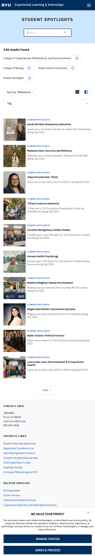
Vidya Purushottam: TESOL (42, 177)
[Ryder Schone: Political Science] (14, 341)
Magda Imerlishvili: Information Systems (51, 309)
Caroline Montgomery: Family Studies (49, 229)
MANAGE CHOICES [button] (48, 539)
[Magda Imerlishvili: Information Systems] (14, 314)
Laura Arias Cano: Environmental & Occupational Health (55, 363)
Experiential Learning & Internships (39, 5)
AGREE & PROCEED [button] (47, 550)
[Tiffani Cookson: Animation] (14, 209)
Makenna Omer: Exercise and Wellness (49, 150)
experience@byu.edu (14, 421)
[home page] (6, 5)
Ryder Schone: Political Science (45, 335)
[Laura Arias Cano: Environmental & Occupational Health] (14, 367)
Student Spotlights (38, 120)
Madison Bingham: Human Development (50, 282)
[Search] (47, 33)
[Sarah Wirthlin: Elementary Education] (14, 129)
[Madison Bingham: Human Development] (14, 288)
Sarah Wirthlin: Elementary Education (49, 124)
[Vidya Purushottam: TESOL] (14, 182)
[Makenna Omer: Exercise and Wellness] (14, 156)
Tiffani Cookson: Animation (43, 203)
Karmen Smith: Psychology (42, 256)
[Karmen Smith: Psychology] (14, 261)
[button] (88, 512)
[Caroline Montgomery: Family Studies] (14, 235)
